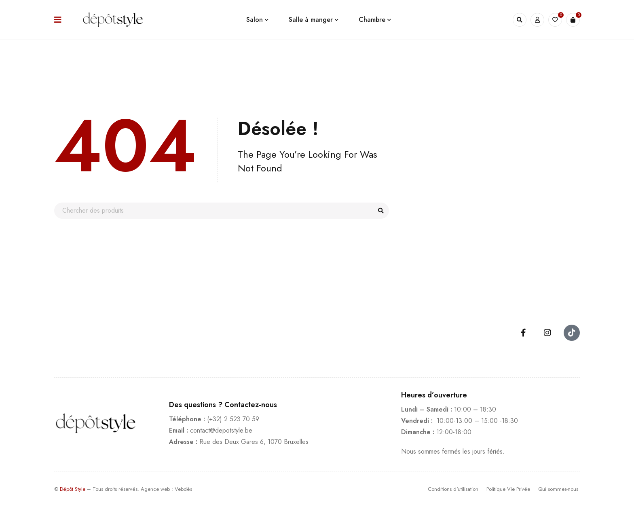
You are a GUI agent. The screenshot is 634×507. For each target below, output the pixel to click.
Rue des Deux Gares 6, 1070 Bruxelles (254, 441)
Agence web (155, 489)
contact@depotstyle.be (221, 430)
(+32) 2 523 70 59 (233, 419)
